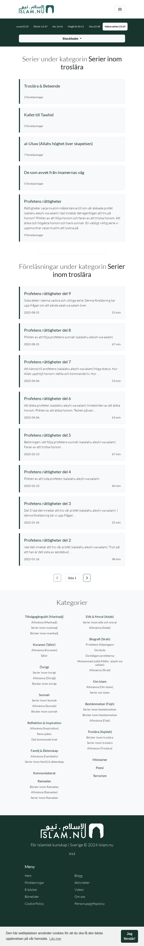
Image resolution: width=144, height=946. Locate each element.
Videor (79, 890)
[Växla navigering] (120, 9)
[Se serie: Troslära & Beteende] (72, 85)
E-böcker (31, 890)
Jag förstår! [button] (129, 936)
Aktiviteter (82, 883)
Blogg (78, 876)
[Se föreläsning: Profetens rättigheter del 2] (72, 540)
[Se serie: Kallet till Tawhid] (72, 114)
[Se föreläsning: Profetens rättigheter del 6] (72, 398)
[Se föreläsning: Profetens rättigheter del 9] (72, 293)
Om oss (79, 897)
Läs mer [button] (55, 938)
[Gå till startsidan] (36, 9)
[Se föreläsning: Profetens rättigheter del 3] (72, 503)
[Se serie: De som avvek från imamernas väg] (72, 172)
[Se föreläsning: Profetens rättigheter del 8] (72, 330)
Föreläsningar (34, 883)
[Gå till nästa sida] (87, 578)
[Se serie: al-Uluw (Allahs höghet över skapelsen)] (72, 143)
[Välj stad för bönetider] (72, 38)
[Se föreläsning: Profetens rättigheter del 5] (72, 435)
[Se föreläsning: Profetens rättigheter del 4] (72, 471)
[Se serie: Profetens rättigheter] (72, 201)
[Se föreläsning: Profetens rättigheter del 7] (72, 361)
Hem (28, 876)
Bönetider (32, 897)
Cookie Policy (34, 904)
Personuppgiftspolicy (89, 904)
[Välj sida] (72, 578)
